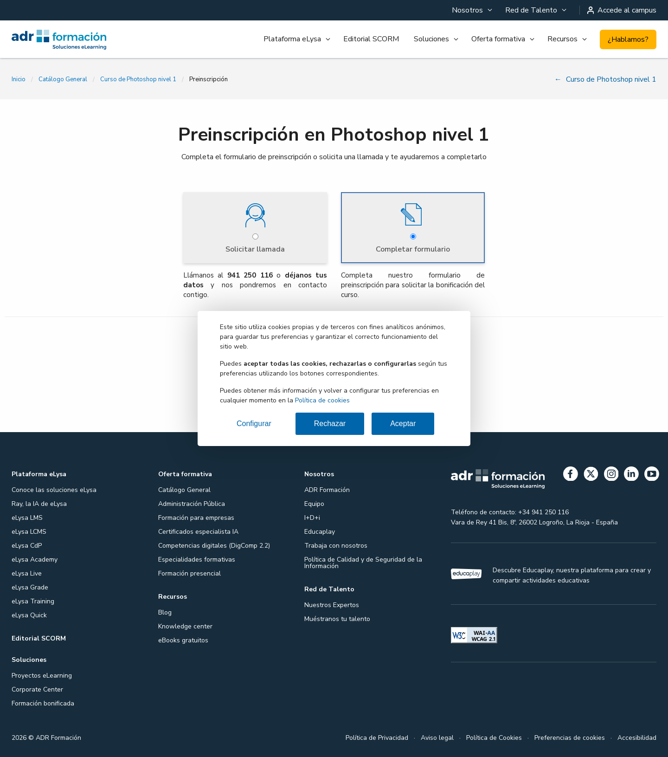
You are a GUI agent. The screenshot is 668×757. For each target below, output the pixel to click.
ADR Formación (327, 489)
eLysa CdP (27, 544)
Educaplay (319, 530)
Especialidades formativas (196, 558)
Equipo (314, 502)
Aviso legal (437, 736)
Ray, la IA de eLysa (39, 502)
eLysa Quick (29, 614)
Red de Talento (531, 10)
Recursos (562, 39)
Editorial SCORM (371, 39)
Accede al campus (622, 10)
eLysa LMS (27, 516)
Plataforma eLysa (292, 39)
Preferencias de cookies (569, 736)
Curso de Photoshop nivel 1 (138, 79)
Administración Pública (191, 502)
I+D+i (312, 516)
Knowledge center (185, 625)
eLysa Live (27, 572)
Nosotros (467, 10)
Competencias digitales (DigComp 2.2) (214, 544)
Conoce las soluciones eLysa (54, 489)
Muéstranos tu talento (337, 618)
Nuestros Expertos (331, 604)
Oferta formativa (498, 39)
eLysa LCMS (29, 530)
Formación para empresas (196, 516)
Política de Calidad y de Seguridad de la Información (363, 561)
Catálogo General (63, 79)
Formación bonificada (43, 702)
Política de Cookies (494, 736)
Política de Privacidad (377, 736)
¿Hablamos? (628, 39)
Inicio (19, 79)
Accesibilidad (636, 736)
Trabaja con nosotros (335, 544)
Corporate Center (37, 688)
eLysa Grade (30, 586)
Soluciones (431, 39)
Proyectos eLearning (42, 674)
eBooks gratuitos (183, 639)
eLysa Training (33, 600)
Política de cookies (322, 400)
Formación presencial (189, 572)
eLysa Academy (35, 558)
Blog (165, 611)
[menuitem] (471, 10)
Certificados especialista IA (198, 530)
